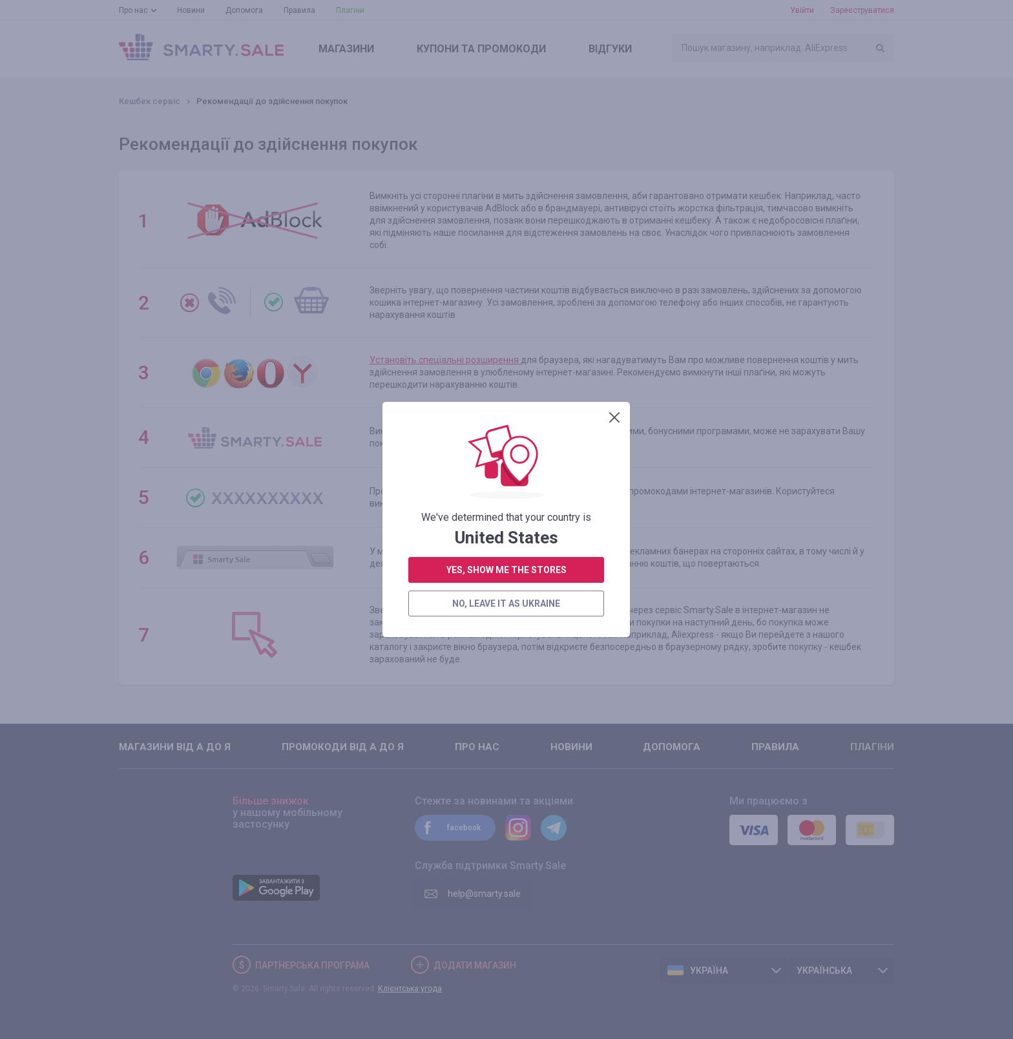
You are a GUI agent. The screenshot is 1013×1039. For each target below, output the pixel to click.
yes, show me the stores (506, 346)
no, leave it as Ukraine (506, 380)
